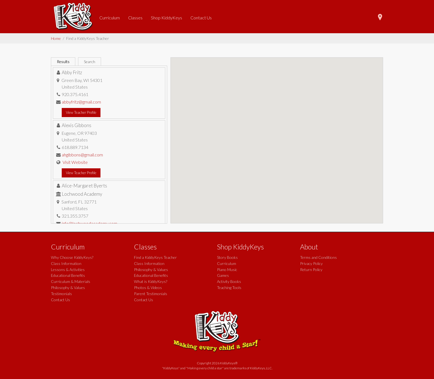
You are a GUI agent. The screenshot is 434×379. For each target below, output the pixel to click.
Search (89, 61)
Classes (135, 17)
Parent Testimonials (150, 293)
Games (223, 275)
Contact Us (201, 17)
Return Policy (311, 269)
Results (63, 61)
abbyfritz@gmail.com (81, 101)
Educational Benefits (68, 275)
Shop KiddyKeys (166, 17)
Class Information (66, 263)
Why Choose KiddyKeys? (72, 257)
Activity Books (229, 281)
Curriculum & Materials (70, 281)
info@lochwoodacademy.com (89, 223)
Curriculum (109, 17)
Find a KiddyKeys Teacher (155, 257)
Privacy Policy (311, 263)
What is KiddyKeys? (150, 281)
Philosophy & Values (68, 287)
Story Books (227, 257)
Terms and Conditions (318, 257)
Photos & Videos (148, 287)
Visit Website (75, 162)
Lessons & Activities (68, 269)
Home (56, 38)
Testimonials (61, 293)
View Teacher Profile (81, 112)
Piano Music (227, 269)
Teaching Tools (229, 287)
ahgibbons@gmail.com (82, 154)
